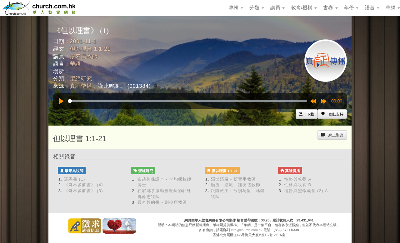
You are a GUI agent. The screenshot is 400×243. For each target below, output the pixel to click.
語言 (372, 7)
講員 (277, 7)
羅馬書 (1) (74, 179)
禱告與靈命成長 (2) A (306, 190)
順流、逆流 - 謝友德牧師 (235, 184)
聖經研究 (81, 79)
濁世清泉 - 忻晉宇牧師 (233, 179)
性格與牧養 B (297, 184)
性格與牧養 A (297, 179)
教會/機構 (304, 7)
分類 (256, 7)
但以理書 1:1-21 (90, 49)
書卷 (330, 7)
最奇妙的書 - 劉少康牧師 (162, 202)
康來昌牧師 (84, 56)
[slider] (187, 101)
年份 (351, 7)
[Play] (61, 101)
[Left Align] (332, 114)
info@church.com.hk (246, 230)
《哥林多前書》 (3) (83, 190)
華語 (75, 64)
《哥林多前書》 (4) (83, 184)
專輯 (236, 7)
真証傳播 (81, 86)
